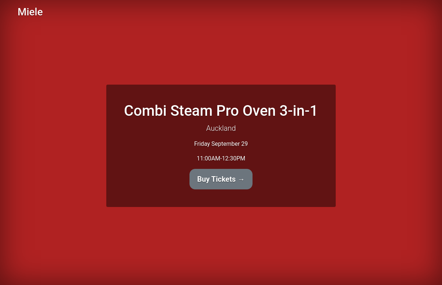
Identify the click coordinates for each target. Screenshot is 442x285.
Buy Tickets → (221, 179)
